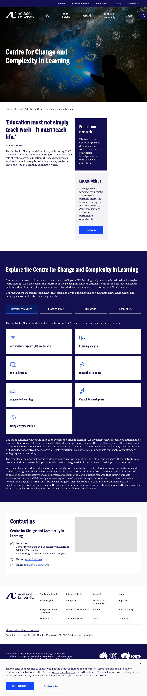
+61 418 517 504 (33, 559)
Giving (117, 4)
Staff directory (126, 609)
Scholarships (46, 618)
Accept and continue (20, 685)
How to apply (47, 600)
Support (123, 600)
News (95, 618)
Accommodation (74, 618)
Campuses (71, 600)
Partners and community (98, 601)
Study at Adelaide (49, 594)
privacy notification (63, 672)
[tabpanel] (73, 406)
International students (77, 609)
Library (61, 4)
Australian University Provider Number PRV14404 (31, 635)
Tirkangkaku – (22, 630)
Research (97, 594)
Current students (80, 4)
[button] (140, 663)
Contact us (133, 4)
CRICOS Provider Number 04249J (75, 635)
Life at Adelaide (74, 594)
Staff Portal (102, 4)
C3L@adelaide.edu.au (36, 565)
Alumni (96, 609)
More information (51, 686)
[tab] (22, 309)
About (122, 594)
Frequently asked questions (49, 610)
